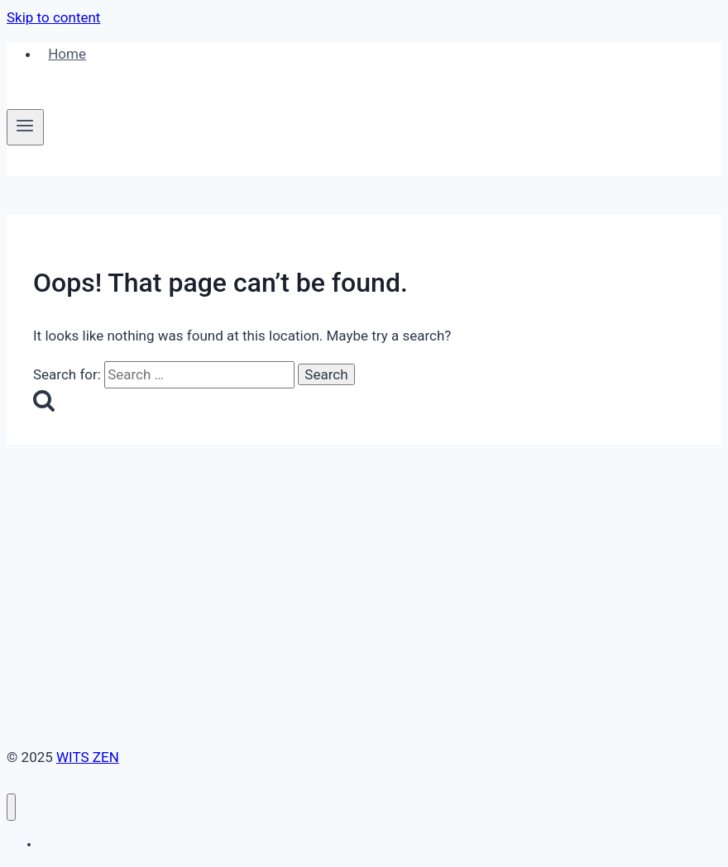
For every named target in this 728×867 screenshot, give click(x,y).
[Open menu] (25, 127)
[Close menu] (11, 807)
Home (67, 53)
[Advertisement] (364, 568)
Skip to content (53, 17)
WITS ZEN (87, 757)
